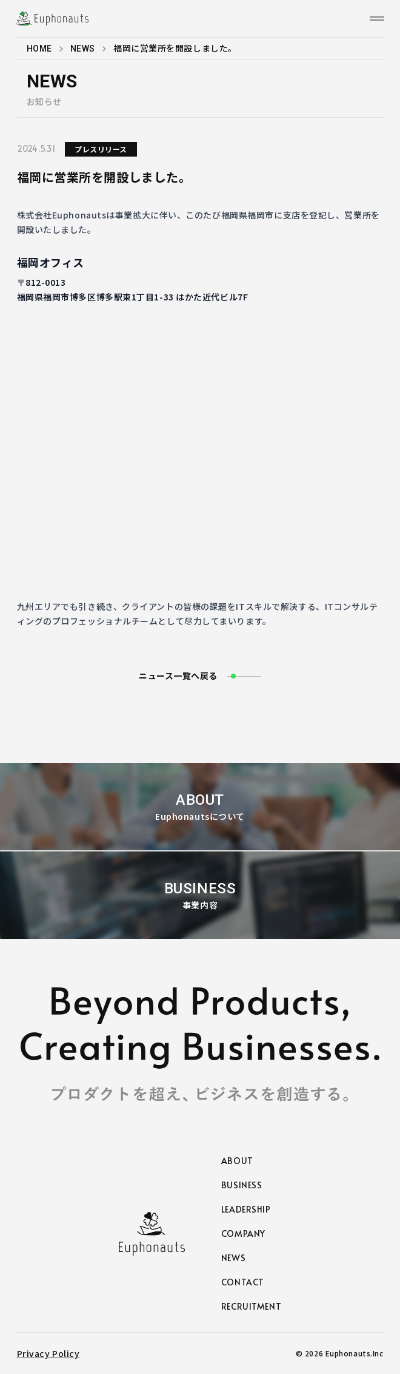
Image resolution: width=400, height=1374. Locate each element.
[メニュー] (377, 19)
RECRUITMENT (251, 1306)
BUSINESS (241, 1185)
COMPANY (243, 1233)
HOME (39, 48)
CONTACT (242, 1282)
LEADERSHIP (246, 1209)
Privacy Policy (48, 1353)
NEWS (82, 48)
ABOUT (237, 1160)
